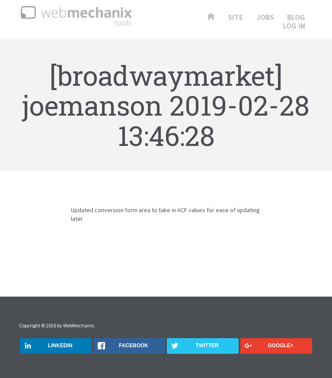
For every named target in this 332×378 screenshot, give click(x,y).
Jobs (265, 18)
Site (235, 18)
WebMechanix (78, 325)
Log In (294, 26)
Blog (296, 18)
